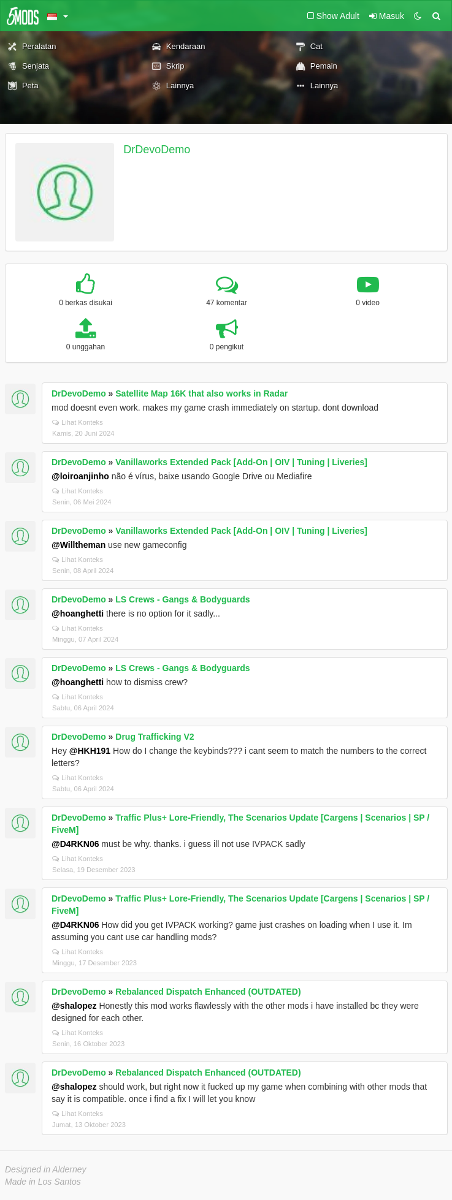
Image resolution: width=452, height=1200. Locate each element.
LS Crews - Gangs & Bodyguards (182, 599)
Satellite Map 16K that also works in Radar (201, 393)
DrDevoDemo (156, 149)
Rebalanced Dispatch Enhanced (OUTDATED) (208, 992)
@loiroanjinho (80, 476)
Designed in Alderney (45, 1169)
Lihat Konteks (77, 422)
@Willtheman (78, 545)
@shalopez (74, 1006)
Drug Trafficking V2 (154, 737)
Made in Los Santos (43, 1182)
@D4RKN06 (75, 844)
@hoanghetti (78, 613)
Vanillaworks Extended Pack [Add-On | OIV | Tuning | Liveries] (241, 462)
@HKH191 (89, 751)
